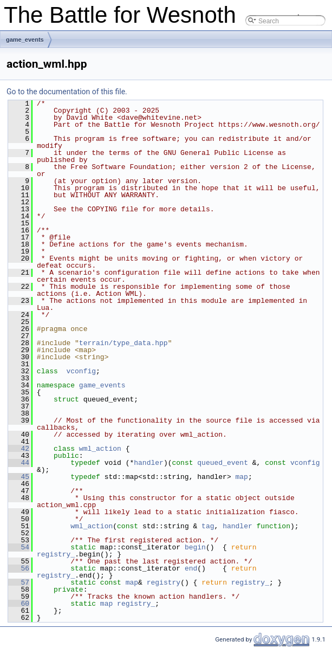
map (241, 477)
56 (18, 568)
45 (18, 477)
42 (18, 448)
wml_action (100, 448)
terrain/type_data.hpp (123, 343)
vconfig (81, 371)
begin (195, 547)
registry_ (56, 554)
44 (18, 463)
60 (18, 603)
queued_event (222, 463)
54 (18, 547)
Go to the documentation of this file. (66, 91)
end (191, 568)
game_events (25, 39)
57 (18, 582)
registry (163, 582)
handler (149, 463)
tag (207, 526)
